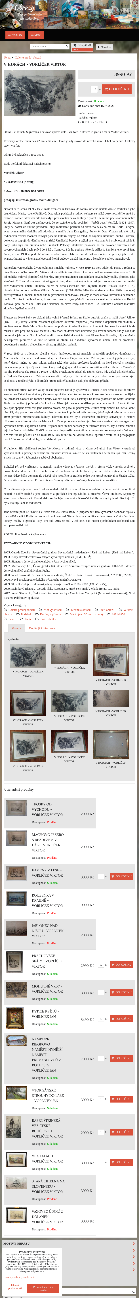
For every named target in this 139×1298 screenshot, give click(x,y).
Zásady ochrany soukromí (19, 1276)
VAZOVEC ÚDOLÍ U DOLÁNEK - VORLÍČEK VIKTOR (47, 1216)
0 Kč (75, 49)
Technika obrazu (81, 610)
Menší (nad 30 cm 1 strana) (87, 614)
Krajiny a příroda (50, 614)
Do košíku (117, 89)
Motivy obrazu (53, 610)
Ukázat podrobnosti (15, 1287)
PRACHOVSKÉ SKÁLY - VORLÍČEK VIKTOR (47, 961)
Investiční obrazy (19, 1282)
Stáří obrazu (107, 610)
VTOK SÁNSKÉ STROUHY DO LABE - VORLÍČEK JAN (48, 1095)
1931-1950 (118, 614)
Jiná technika (48, 619)
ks (96, 89)
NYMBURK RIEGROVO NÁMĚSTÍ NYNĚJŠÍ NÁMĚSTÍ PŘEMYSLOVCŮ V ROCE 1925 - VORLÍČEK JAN (47, 1054)
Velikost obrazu (70, 1263)
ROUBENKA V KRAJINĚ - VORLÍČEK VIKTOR (47, 900)
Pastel (12, 619)
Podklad (26, 614)
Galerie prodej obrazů (22, 610)
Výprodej (11, 1276)
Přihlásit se (104, 47)
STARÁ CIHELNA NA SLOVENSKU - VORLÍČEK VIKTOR (48, 1186)
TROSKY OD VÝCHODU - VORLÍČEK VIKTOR (47, 809)
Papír (28, 619)
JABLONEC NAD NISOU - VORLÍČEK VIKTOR (48, 930)
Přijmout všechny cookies (43, 1288)
